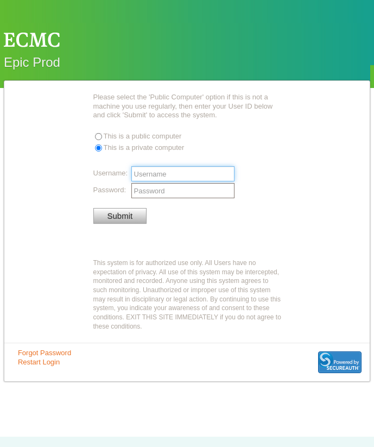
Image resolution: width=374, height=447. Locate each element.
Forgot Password (44, 353)
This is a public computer (143, 136)
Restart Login (39, 362)
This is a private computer (144, 147)
